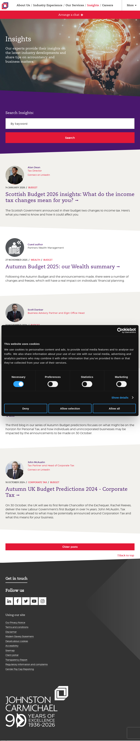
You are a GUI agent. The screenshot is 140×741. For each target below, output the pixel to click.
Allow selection (70, 408)
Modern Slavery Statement (19, 636)
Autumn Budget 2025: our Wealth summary (60, 267)
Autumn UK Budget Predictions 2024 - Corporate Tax (66, 492)
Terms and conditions (16, 627)
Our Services (75, 5)
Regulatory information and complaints (26, 664)
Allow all (114, 408)
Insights (93, 5)
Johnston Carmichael (5, 5)
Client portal (11, 655)
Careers (107, 5)
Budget (32, 187)
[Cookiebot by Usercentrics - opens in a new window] (120, 330)
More (130, 5)
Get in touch (16, 578)
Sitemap (10, 650)
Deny (25, 408)
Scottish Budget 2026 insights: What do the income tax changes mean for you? (70, 197)
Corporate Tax (37, 482)
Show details (120, 397)
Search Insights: (19, 113)
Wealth (35, 259)
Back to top (126, 555)
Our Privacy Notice (15, 622)
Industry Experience (47, 5)
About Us (23, 5)
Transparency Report (16, 659)
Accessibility (11, 645)
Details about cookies (16, 641)
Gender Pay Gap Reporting (19, 669)
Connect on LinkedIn (39, 175)
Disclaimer (11, 631)
